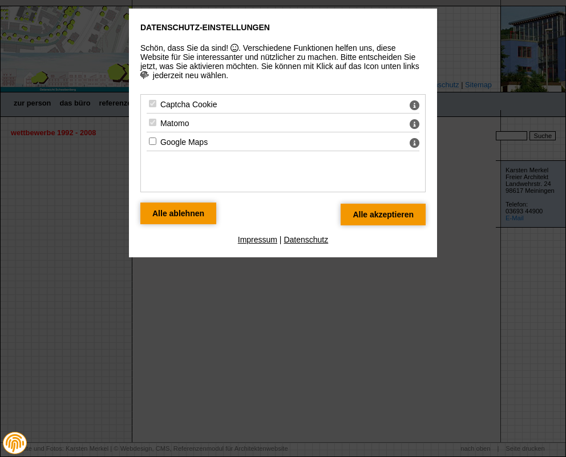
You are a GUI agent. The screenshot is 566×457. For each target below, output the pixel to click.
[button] (15, 443)
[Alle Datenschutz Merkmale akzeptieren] (383, 214)
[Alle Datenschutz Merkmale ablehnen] (178, 213)
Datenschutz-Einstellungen (205, 27)
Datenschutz (306, 239)
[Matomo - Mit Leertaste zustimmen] (152, 122)
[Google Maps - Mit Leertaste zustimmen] (152, 141)
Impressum (257, 239)
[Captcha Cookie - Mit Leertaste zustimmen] (152, 103)
